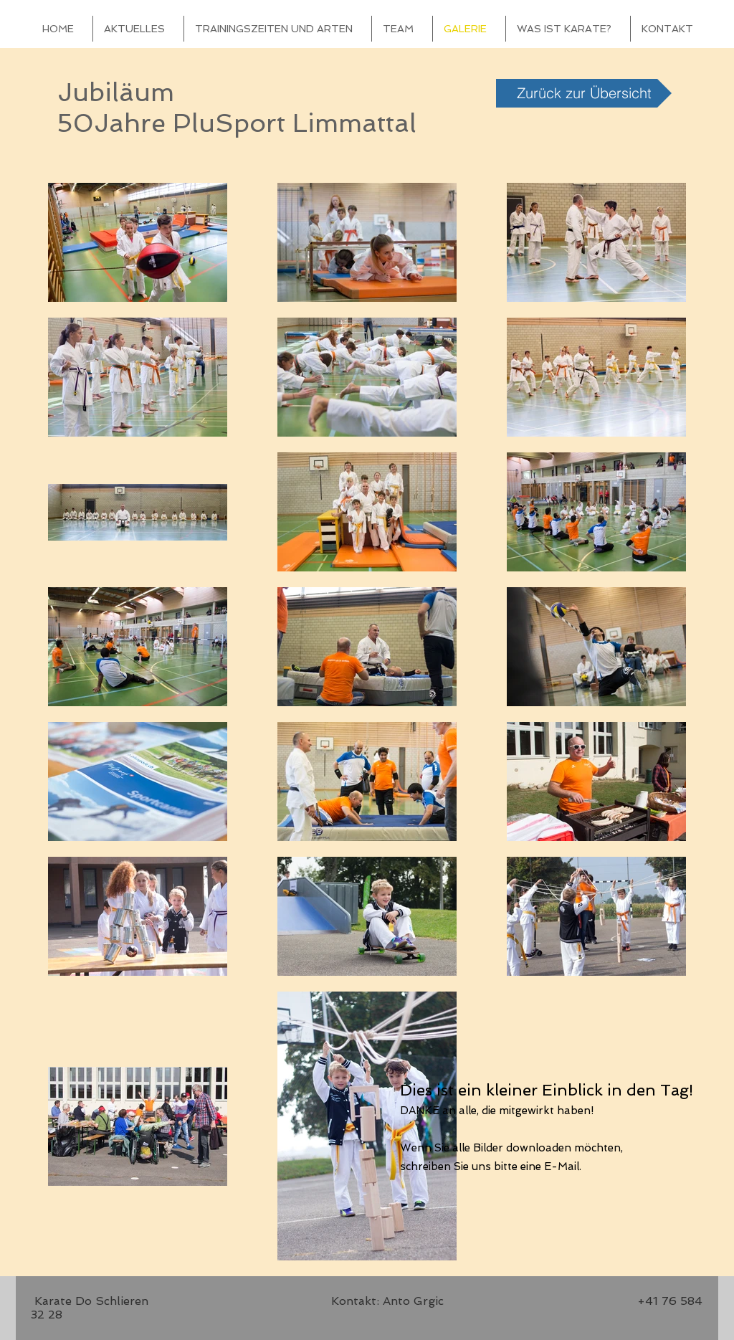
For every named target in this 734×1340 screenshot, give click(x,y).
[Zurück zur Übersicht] (584, 93)
